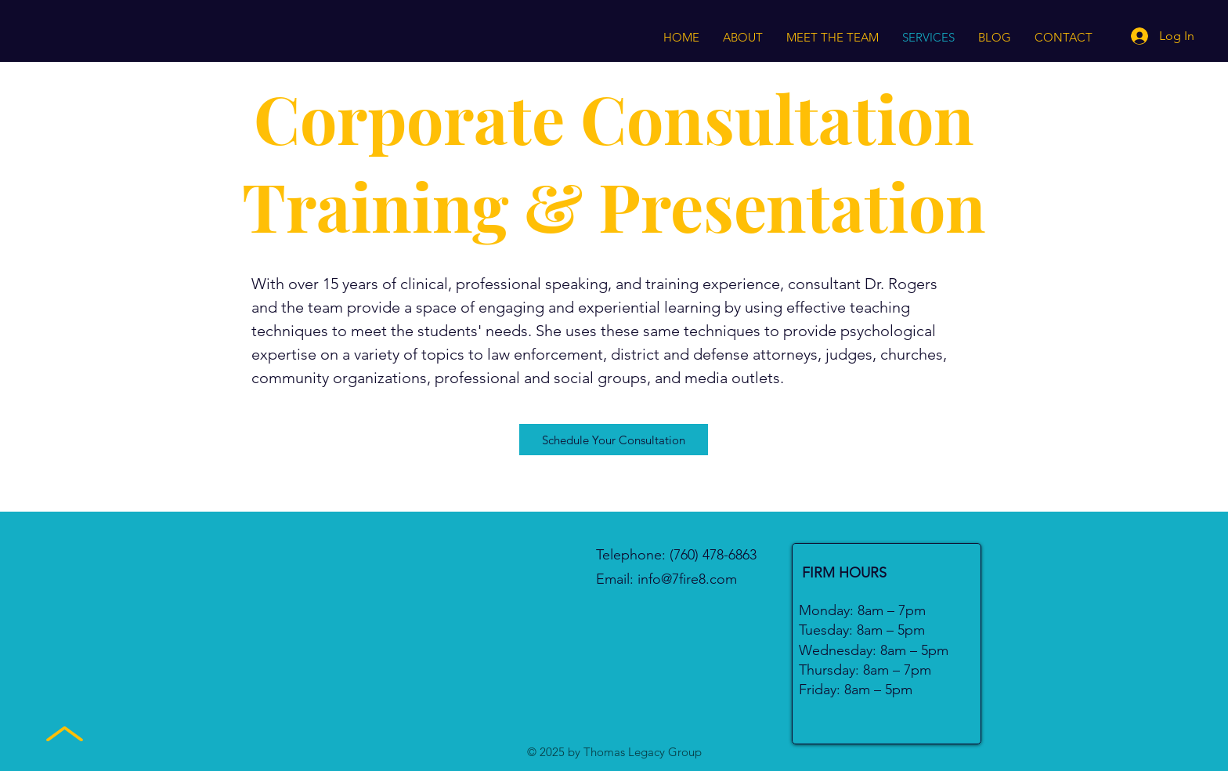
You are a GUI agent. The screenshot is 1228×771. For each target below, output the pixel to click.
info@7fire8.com (687, 579)
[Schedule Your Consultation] (613, 439)
